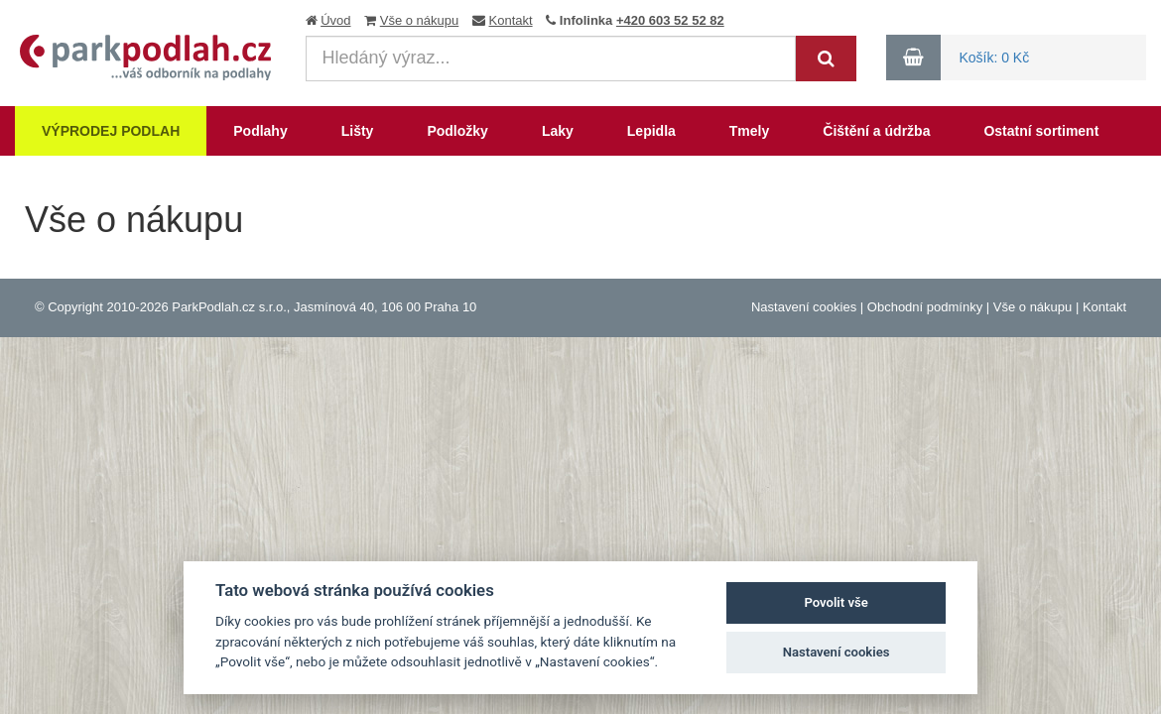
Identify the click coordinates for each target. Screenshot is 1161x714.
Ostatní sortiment (1040, 131)
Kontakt (511, 20)
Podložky (457, 131)
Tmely (749, 131)
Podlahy (260, 131)
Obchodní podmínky (924, 306)
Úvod (335, 20)
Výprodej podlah (111, 131)
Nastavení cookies (803, 306)
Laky (558, 131)
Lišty (357, 131)
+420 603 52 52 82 (670, 20)
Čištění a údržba (876, 131)
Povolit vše (835, 602)
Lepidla (651, 131)
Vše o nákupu (419, 20)
